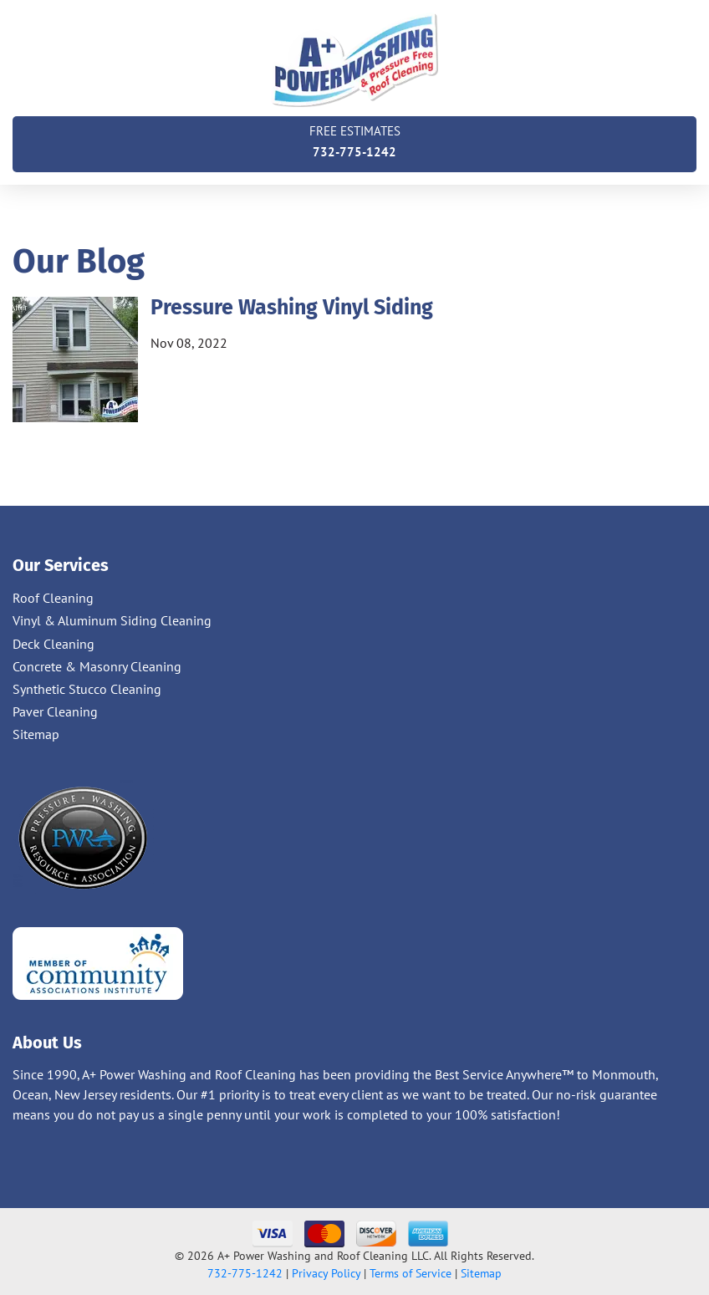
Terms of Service (410, 1273)
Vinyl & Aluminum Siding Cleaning (112, 620)
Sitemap (36, 734)
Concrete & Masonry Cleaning (97, 666)
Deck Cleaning (53, 643)
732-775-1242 (354, 140)
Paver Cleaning (55, 711)
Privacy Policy (326, 1273)
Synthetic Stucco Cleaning (87, 689)
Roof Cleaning (53, 597)
